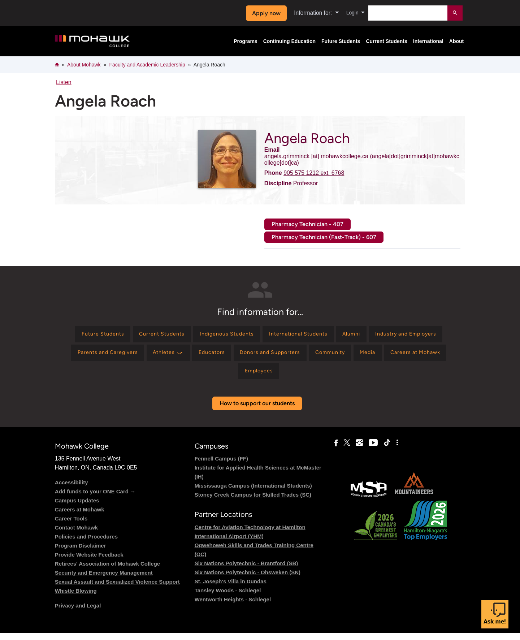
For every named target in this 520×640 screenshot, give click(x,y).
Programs (245, 41)
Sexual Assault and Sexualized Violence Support (117, 588)
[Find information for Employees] (312, 377)
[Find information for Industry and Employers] (102, 356)
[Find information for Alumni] (403, 335)
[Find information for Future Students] (127, 335)
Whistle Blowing (76, 597)
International (428, 41)
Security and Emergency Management (104, 579)
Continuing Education (289, 41)
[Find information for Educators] (302, 356)
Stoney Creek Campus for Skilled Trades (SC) (253, 501)
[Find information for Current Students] (192, 335)
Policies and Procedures (86, 543)
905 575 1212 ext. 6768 (313, 173)
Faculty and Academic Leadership (147, 65)
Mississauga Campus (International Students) (253, 492)
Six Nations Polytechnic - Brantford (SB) (246, 570)
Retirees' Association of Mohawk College (107, 570)
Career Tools (71, 525)
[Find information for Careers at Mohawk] (252, 377)
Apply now (264, 13)
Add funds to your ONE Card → (95, 498)
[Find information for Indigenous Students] (265, 335)
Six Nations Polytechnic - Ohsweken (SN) (247, 579)
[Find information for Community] (433, 356)
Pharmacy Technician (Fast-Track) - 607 (324, 237)
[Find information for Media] (198, 377)
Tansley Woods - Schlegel (228, 597)
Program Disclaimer (80, 552)
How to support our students (257, 410)
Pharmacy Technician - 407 (307, 224)
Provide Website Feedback (89, 561)
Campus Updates (77, 507)
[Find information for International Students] (344, 335)
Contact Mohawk (76, 534)
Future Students (340, 41)
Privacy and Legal (78, 612)
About (456, 41)
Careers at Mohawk (79, 516)
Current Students (386, 41)
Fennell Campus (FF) (221, 465)
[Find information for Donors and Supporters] (366, 356)
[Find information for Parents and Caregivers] (185, 356)
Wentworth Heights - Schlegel (233, 606)
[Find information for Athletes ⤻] (253, 356)
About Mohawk (84, 65)
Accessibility (71, 489)
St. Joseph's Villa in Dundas (230, 588)
